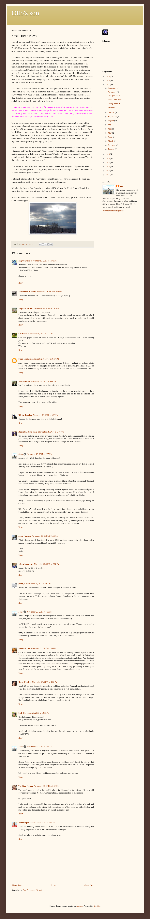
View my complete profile (113, 211)
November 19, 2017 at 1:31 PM (41, 334)
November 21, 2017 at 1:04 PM (43, 648)
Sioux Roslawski (25, 359)
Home (53, 885)
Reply (20, 283)
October (111, 112)
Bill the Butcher (25, 415)
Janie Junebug (24, 536)
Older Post (89, 885)
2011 (108, 175)
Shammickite (24, 648)
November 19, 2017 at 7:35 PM (39, 454)
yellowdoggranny (25, 564)
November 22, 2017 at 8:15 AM (39, 747)
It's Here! (111, 107)
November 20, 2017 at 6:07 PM (38, 584)
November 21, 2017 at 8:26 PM (45, 682)
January (111, 149)
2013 (108, 166)
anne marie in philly (27, 292)
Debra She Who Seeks (28, 432)
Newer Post (17, 885)
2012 (108, 171)
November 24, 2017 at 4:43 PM (42, 823)
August (111, 121)
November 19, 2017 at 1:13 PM (46, 308)
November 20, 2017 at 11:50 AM (45, 536)
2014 (108, 162)
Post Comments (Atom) (32, 890)
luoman (79, 906)
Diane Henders (24, 682)
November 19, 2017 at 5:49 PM (51, 432)
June (110, 129)
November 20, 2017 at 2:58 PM (47, 564)
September (112, 117)
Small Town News (114, 99)
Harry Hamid (24, 381)
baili (20, 713)
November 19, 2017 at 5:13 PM (45, 415)
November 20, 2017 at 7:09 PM (39, 612)
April (110, 137)
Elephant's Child (25, 308)
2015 (108, 158)
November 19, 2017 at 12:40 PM (44, 261)
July (110, 125)
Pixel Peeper (23, 823)
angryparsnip (24, 261)
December (112, 88)
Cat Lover (22, 334)
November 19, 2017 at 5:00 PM (44, 381)
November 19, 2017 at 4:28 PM (46, 359)
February (112, 145)
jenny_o (21, 584)
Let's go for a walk (114, 95)
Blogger (97, 906)
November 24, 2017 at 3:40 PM (46, 786)
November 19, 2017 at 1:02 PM (49, 292)
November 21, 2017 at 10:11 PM (36, 713)
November (112, 92)
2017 (108, 84)
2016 (108, 154)
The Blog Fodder (25, 786)
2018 (108, 80)
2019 (108, 76)
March (111, 141)
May (110, 133)
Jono (20, 454)
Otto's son (25, 13)
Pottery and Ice (113, 103)
